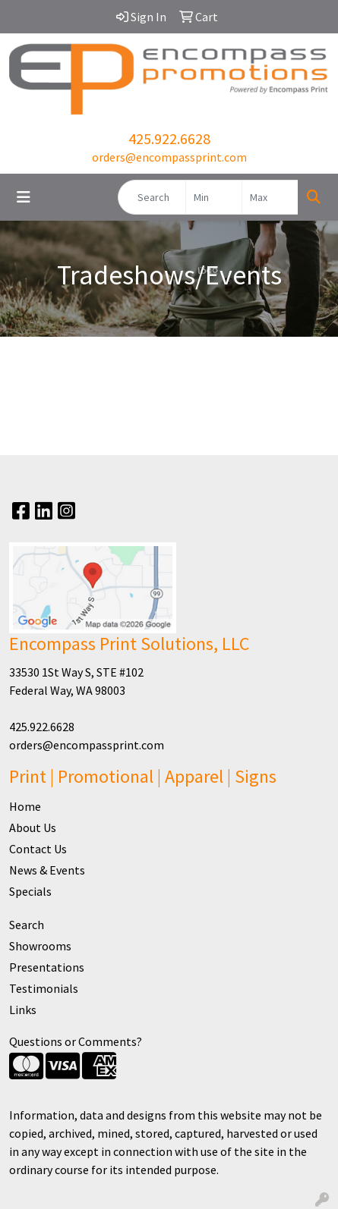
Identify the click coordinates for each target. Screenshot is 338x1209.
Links (22, 1009)
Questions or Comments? (75, 1041)
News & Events (47, 870)
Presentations (46, 967)
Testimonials (43, 988)
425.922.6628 (169, 138)
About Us (32, 827)
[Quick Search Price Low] (213, 197)
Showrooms (40, 945)
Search (26, 924)
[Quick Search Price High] (270, 197)
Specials (30, 891)
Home (25, 806)
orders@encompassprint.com (169, 157)
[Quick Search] (152, 197)
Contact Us (38, 848)
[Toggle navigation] (23, 197)
